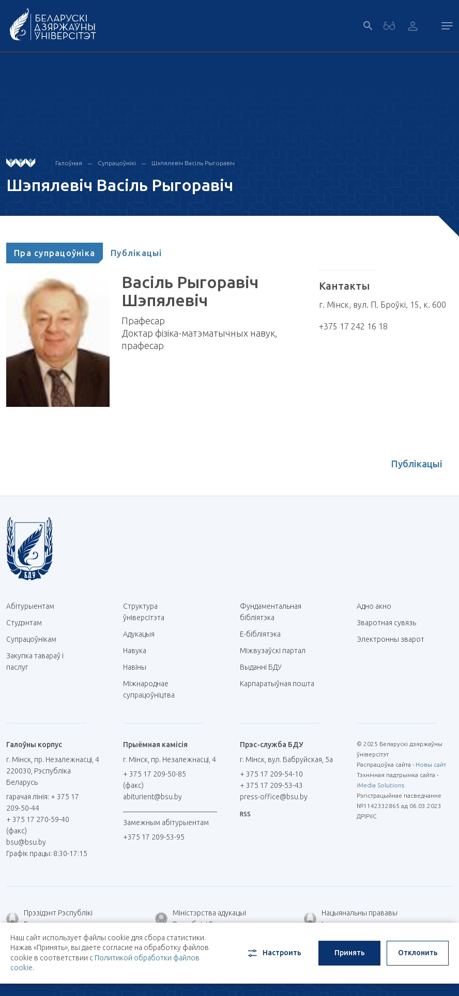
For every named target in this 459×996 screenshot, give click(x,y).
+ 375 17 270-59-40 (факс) (37, 825)
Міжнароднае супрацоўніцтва (154, 689)
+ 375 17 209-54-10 (271, 774)
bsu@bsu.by (26, 842)
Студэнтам (24, 623)
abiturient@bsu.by (152, 797)
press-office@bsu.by (274, 797)
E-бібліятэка (264, 634)
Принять (349, 952)
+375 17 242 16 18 (353, 326)
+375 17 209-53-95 (154, 837)
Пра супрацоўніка (54, 253)
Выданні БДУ (261, 667)
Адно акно (374, 606)
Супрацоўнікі (117, 163)
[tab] (54, 253)
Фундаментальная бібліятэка (270, 612)
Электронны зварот (390, 639)
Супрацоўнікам (31, 639)
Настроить (273, 953)
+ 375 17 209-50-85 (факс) (154, 779)
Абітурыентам (34, 606)
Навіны (134, 667)
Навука (138, 650)
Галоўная (68, 163)
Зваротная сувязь (386, 623)
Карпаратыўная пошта (277, 689)
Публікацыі (136, 253)
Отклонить (418, 952)
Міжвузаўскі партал (276, 650)
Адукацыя (139, 634)
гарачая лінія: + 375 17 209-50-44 (42, 802)
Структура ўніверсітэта (143, 612)
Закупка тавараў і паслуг (35, 661)
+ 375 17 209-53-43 (271, 785)
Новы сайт (431, 764)
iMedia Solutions (380, 785)
